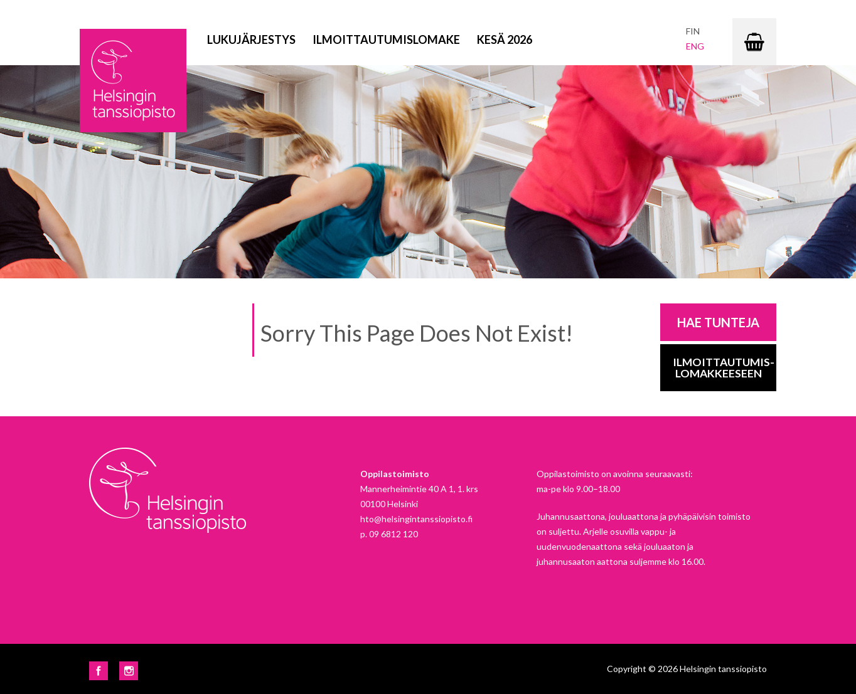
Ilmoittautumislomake (386, 39)
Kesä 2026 (504, 39)
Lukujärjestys (251, 39)
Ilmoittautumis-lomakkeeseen (723, 367)
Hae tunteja (718, 322)
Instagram (128, 670)
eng (695, 46)
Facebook (98, 670)
